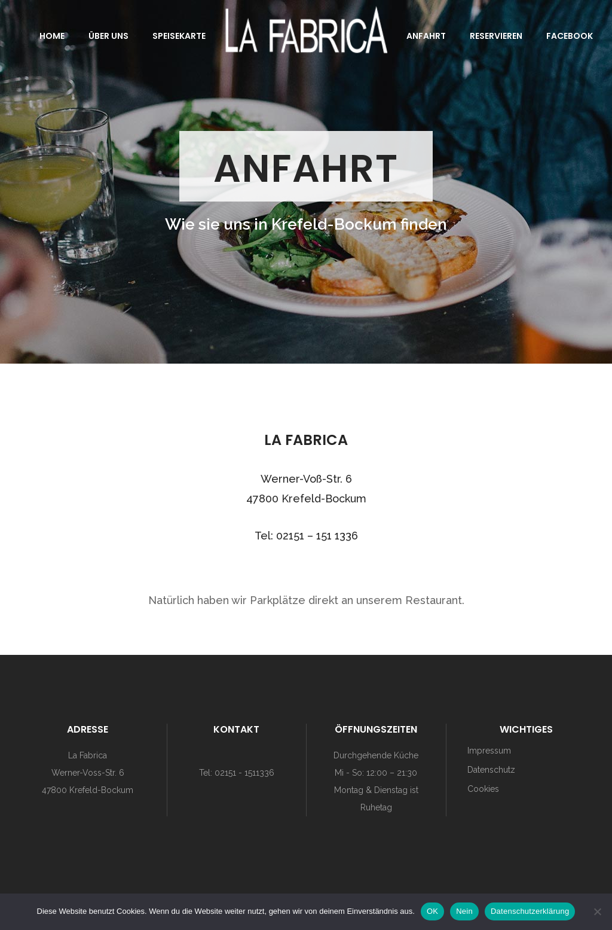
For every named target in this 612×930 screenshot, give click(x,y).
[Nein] (597, 911)
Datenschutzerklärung (530, 911)
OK (432, 911)
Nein (464, 911)
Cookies (483, 789)
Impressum (489, 750)
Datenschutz (491, 770)
